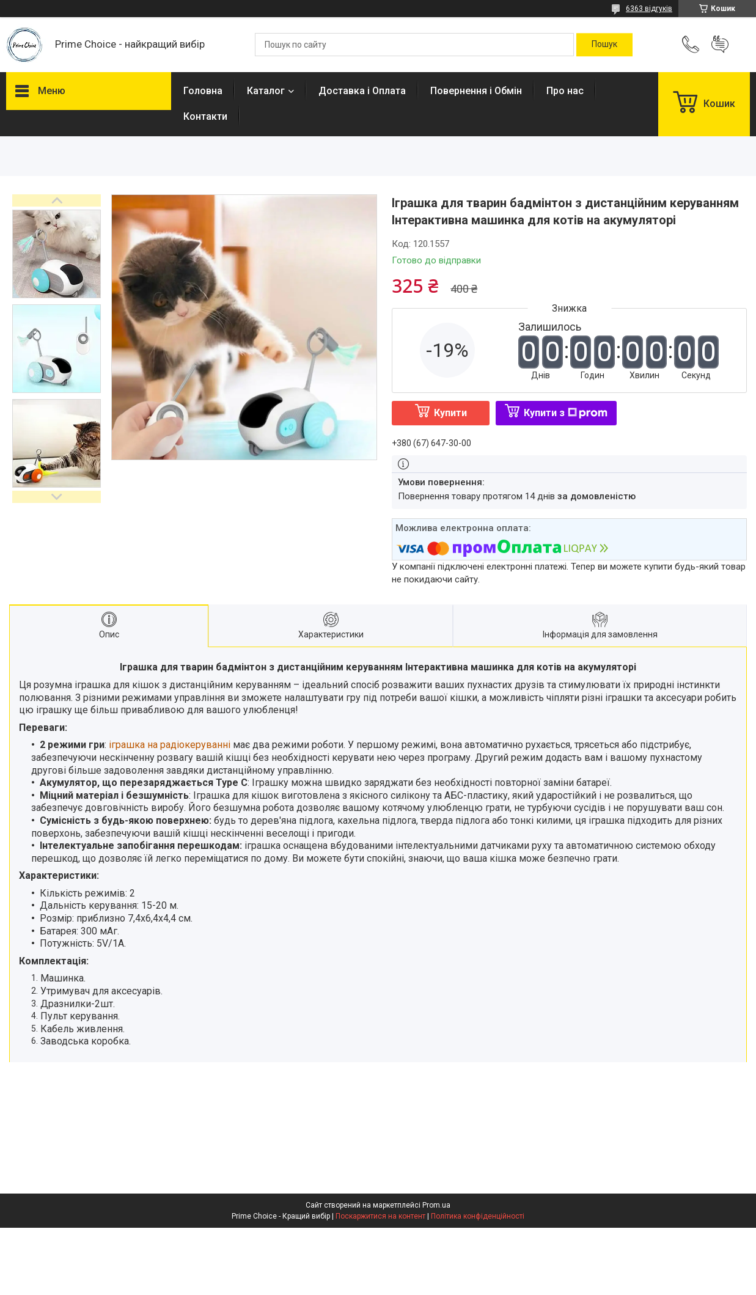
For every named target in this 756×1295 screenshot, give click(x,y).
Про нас (565, 91)
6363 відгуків (649, 8)
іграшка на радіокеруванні (169, 744)
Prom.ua (436, 1205)
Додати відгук (719, 44)
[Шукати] (604, 44)
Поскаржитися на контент (380, 1216)
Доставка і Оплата (362, 91)
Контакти (205, 116)
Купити (450, 413)
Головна (202, 91)
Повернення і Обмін (476, 91)
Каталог (266, 91)
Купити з (565, 413)
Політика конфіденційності (477, 1216)
